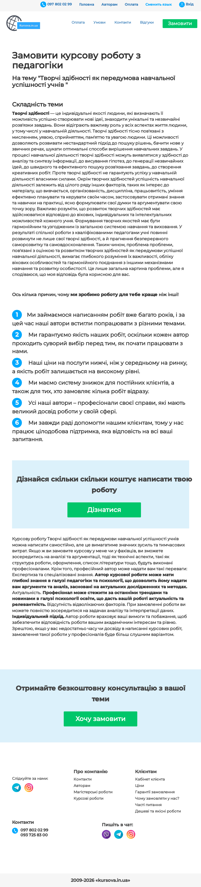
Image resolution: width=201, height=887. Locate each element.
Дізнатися (104, 510)
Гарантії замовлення (155, 792)
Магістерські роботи (93, 792)
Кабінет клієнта (150, 779)
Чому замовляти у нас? (157, 798)
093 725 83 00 (34, 835)
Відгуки (147, 22)
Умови (99, 22)
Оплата (131, 4)
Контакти (122, 22)
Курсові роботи (88, 798)
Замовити (180, 23)
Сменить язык (158, 4)
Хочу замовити (100, 719)
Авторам (109, 4)
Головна (86, 4)
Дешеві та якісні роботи (158, 811)
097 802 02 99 (59, 4)
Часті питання (148, 805)
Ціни (139, 785)
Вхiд (190, 4)
